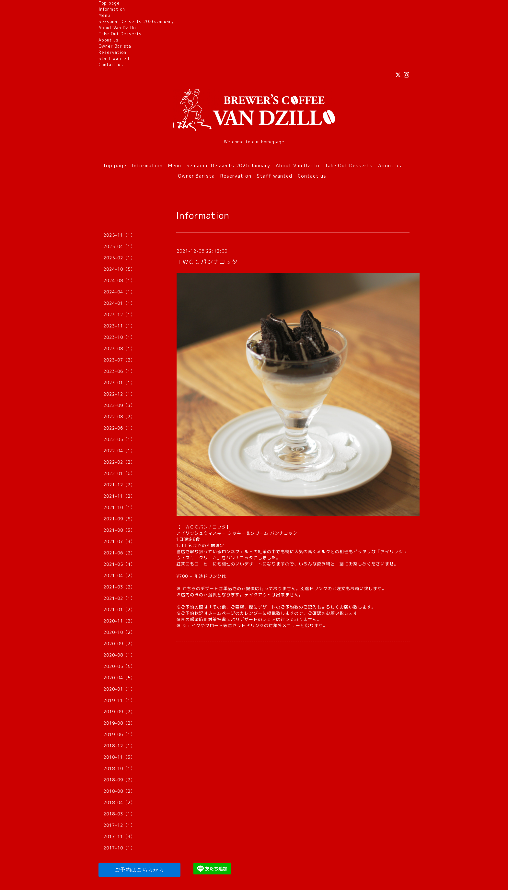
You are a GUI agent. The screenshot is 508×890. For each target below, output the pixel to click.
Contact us (110, 64)
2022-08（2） (119, 417)
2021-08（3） (119, 530)
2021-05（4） (119, 564)
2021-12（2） (119, 485)
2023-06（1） (119, 371)
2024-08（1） (119, 280)
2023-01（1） (119, 383)
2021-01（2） (119, 609)
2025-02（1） (119, 258)
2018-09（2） (119, 780)
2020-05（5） (119, 666)
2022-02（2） (119, 462)
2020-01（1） (119, 689)
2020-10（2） (119, 632)
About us (108, 40)
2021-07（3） (119, 541)
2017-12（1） (119, 825)
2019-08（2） (119, 723)
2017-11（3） (119, 836)
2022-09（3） (119, 405)
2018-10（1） (119, 768)
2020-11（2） (119, 621)
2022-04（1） (119, 451)
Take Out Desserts (120, 34)
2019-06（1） (119, 734)
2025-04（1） (119, 246)
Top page (109, 3)
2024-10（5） (119, 269)
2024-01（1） (119, 303)
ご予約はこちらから (139, 869)
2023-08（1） (119, 348)
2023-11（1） (119, 326)
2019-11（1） (119, 700)
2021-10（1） (119, 507)
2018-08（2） (119, 791)
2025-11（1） (119, 235)
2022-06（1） (119, 428)
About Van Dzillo (117, 27)
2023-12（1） (119, 314)
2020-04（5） (119, 678)
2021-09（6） (119, 519)
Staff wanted (113, 58)
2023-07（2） (119, 360)
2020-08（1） (119, 655)
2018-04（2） (119, 802)
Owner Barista (114, 46)
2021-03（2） (119, 587)
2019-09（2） (119, 712)
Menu (104, 15)
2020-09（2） (119, 644)
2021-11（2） (119, 496)
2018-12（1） (119, 746)
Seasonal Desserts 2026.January (136, 21)
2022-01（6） (119, 473)
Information (111, 9)
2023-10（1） (119, 337)
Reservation (112, 52)
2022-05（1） (119, 439)
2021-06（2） (119, 553)
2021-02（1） (119, 598)
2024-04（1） (119, 292)
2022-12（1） (119, 394)
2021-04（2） (119, 575)
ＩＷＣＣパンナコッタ (207, 262)
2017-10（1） (119, 848)
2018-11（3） (119, 757)
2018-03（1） (119, 814)
